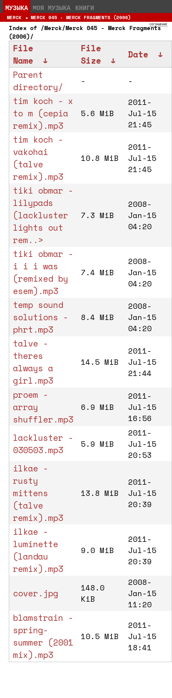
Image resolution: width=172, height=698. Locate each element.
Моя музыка (52, 7)
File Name (23, 54)
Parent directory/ (38, 80)
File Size (91, 54)
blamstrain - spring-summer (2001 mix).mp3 (43, 636)
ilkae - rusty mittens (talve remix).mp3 (38, 493)
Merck (14, 17)
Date (138, 54)
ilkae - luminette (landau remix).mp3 (38, 550)
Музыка (16, 7)
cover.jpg (35, 593)
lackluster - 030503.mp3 (43, 443)
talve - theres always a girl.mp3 (33, 362)
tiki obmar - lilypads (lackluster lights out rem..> (43, 215)
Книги (84, 7)
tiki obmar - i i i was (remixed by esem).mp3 (43, 272)
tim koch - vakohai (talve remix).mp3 (38, 158)
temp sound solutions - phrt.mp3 (40, 317)
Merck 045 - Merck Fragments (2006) (81, 17)
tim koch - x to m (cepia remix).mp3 (43, 113)
